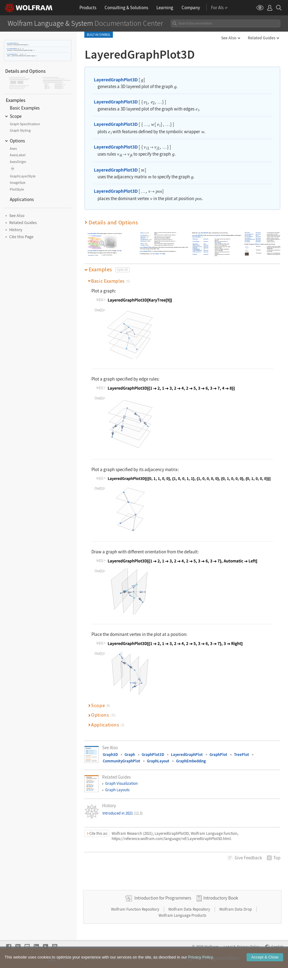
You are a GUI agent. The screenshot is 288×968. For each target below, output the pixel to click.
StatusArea (143, 241)
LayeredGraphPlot (187, 754)
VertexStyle (248, 242)
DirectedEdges (196, 241)
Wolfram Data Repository (189, 909)
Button (142, 233)
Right (164, 253)
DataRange (195, 239)
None (205, 244)
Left (161, 253)
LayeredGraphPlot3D (11, 43)
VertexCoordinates (249, 234)
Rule (226, 241)
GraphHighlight (196, 249)
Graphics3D (217, 235)
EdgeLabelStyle (196, 245)
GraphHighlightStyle (197, 250)
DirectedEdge (218, 242)
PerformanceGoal (197, 252)
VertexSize (247, 240)
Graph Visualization (121, 783)
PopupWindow (143, 240)
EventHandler (143, 235)
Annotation (91, 255)
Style (141, 243)
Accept (264, 958)
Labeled (142, 238)
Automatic (206, 239)
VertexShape (248, 238)
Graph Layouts (117, 789)
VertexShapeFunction (250, 239)
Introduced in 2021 (122, 813)
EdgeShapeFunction (197, 246)
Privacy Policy (248, 946)
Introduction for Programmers (162, 898)
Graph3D (110, 754)
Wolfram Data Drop (236, 909)
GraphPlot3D (153, 754)
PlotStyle (195, 254)
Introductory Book (220, 898)
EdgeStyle (195, 248)
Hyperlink (142, 237)
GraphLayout (158, 761)
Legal (228, 946)
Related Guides (261, 38)
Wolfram (211, 946)
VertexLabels (248, 235)
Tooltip (142, 245)
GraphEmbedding (191, 761)
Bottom (157, 253)
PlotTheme (247, 233)
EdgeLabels (195, 244)
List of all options (197, 237)
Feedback (248, 858)
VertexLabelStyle (249, 236)
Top (154, 253)
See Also (228, 38)
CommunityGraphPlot (121, 761)
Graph (119, 250)
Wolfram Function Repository (135, 909)
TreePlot (241, 754)
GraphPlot (218, 754)
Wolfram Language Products (182, 915)
